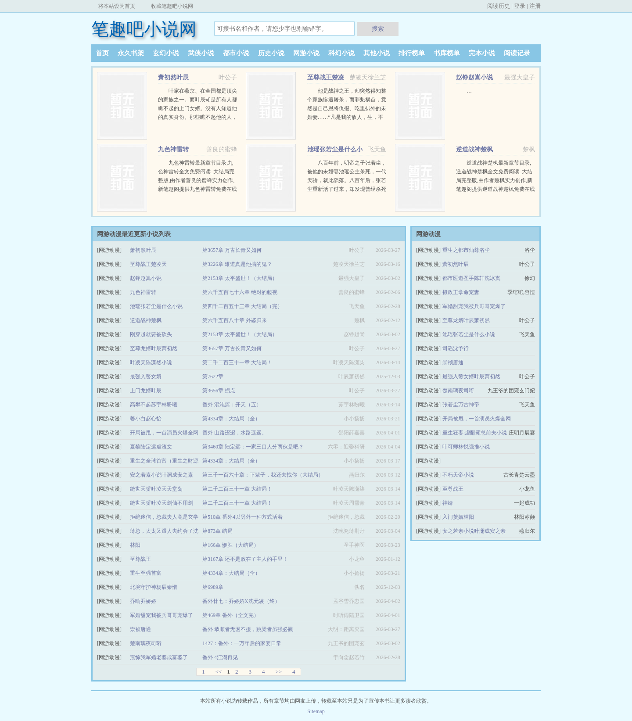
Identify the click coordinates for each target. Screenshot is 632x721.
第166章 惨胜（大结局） (230, 545)
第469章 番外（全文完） (230, 615)
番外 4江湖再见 (220, 657)
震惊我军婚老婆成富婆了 (159, 657)
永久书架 (131, 53)
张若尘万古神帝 (460, 405)
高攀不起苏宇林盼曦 (153, 405)
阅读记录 (517, 53)
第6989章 (212, 587)
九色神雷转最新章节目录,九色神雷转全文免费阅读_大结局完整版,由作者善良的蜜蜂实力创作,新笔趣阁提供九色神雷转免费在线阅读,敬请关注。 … (197, 180)
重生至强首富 (146, 573)
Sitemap (315, 711)
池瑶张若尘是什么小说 (156, 306)
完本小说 (482, 53)
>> (278, 671)
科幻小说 (341, 53)
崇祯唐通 (140, 629)
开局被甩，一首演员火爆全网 (164, 433)
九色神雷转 (173, 149)
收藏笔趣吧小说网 (172, 6)
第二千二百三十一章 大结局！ (237, 362)
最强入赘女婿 (146, 376)
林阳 (135, 545)
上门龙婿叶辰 (146, 390)
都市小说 (236, 53)
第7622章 (212, 376)
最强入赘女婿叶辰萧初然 (471, 376)
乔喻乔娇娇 (143, 601)
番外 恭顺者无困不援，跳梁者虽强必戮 (247, 629)
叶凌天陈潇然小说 (151, 362)
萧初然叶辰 (173, 77)
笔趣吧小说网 (144, 29)
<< (218, 671)
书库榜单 (447, 53)
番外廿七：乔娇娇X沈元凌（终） (241, 601)
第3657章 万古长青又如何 (232, 250)
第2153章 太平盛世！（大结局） (239, 278)
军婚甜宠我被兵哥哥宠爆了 (161, 615)
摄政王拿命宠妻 (460, 292)
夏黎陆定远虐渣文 (151, 447)
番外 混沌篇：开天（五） (232, 405)
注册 (535, 6)
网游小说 (306, 53)
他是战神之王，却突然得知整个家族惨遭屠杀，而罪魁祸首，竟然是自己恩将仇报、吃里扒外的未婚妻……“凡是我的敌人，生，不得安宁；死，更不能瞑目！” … (346, 108)
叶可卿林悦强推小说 (466, 447)
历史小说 (271, 53)
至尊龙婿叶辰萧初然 (153, 348)
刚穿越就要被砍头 (151, 334)
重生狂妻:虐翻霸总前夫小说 (474, 433)
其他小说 (376, 53)
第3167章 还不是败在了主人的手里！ (245, 559)
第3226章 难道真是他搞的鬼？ (237, 264)
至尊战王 (140, 559)
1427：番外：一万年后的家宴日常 (241, 643)
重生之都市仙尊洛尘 (466, 250)
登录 (519, 6)
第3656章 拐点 (218, 390)
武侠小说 (201, 53)
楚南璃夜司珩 (146, 643)
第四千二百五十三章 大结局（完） (242, 306)
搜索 (378, 28)
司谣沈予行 (455, 348)
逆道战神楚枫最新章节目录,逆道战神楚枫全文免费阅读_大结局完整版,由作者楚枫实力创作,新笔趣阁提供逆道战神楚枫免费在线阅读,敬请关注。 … (495, 180)
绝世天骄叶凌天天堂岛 (156, 489)
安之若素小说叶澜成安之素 (161, 475)
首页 (102, 53)
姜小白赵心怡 (146, 419)
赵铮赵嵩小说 (474, 77)
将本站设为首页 (116, 6)
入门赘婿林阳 (458, 517)
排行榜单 (412, 53)
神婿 (447, 503)
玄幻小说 (166, 53)
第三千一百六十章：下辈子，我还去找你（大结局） (262, 475)
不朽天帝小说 (458, 475)
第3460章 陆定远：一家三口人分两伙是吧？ (253, 447)
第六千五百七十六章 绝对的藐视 (239, 292)
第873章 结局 (217, 531)
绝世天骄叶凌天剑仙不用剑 (161, 503)
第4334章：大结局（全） (231, 419)
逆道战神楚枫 (474, 149)
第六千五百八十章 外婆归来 (234, 320)
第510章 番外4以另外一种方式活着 (242, 517)
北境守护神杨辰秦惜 (153, 587)
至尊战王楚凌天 (148, 264)
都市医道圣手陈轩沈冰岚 (471, 278)
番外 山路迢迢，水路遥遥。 (234, 433)
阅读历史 (498, 6)
